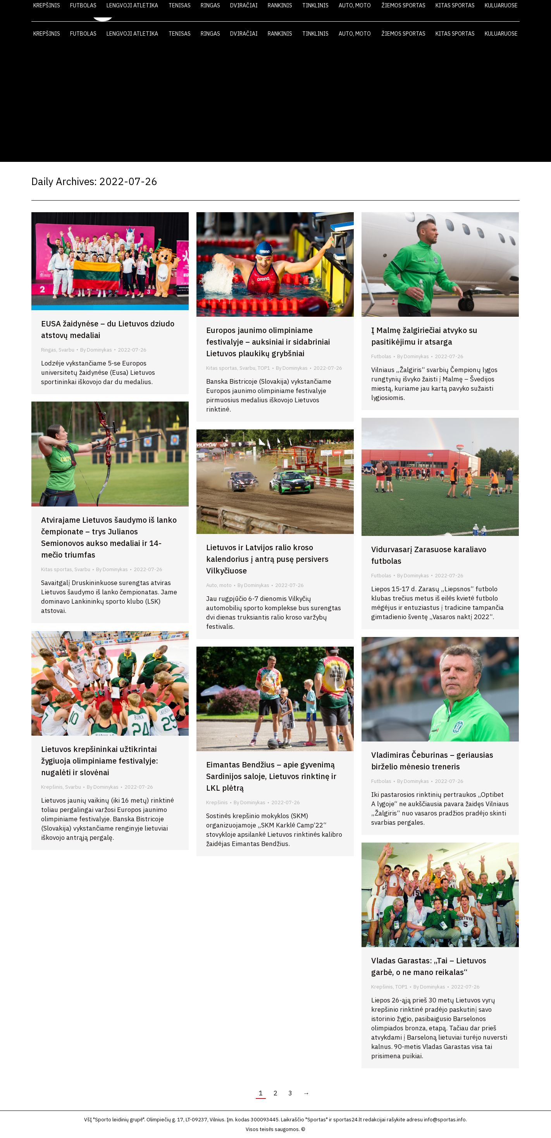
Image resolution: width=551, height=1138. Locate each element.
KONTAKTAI (483, 10)
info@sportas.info (445, 1119)
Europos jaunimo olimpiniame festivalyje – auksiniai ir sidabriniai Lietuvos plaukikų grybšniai (268, 342)
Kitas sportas (221, 368)
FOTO (445, 10)
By (96, 350)
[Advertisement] (275, 104)
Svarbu (66, 350)
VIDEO (414, 10)
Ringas (48, 350)
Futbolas (381, 356)
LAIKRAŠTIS (374, 10)
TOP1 (264, 368)
